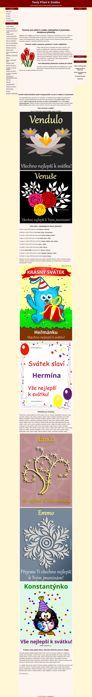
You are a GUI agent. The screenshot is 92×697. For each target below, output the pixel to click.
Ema (39, 232)
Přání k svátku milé (10, 28)
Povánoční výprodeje (80, 76)
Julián (44, 244)
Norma (45, 247)
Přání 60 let (80, 78)
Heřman (41, 229)
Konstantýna (48, 232)
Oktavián (49, 253)
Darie (45, 238)
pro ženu (39, 101)
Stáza (54, 253)
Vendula (49, 111)
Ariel (52, 241)
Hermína (47, 229)
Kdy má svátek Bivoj (11, 41)
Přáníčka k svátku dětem (12, 55)
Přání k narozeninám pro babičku (80, 73)
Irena (44, 256)
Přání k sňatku (9, 50)
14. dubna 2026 (27, 250)
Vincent (43, 250)
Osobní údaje (50, 696)
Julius (40, 244)
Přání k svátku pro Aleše (80, 66)
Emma (42, 232)
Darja (41, 238)
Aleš (41, 247)
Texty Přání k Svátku (46, 2)
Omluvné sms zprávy (11, 47)
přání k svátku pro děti (30, 101)
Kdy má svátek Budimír (11, 43)
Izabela (43, 241)
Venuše (53, 111)
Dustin (53, 235)
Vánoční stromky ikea (11, 36)
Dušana (48, 235)
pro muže (45, 101)
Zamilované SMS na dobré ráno (80, 69)
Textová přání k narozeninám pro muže (11, 77)
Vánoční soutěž (9, 34)
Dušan (43, 235)
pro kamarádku (53, 101)
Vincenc (48, 250)
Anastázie (44, 253)
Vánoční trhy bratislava (11, 38)
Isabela (48, 241)
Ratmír (56, 241)
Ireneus (49, 256)
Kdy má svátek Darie (11, 45)
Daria (49, 238)
